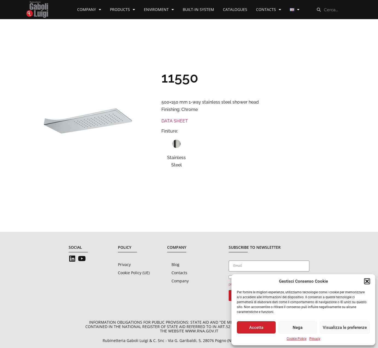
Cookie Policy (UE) (134, 272)
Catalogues (235, 9)
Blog (175, 264)
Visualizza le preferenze (345, 327)
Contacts (268, 9)
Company (89, 9)
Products (122, 9)
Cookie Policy (297, 339)
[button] (367, 281)
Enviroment (159, 9)
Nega (298, 327)
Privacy (314, 339)
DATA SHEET (174, 121)
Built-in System (198, 9)
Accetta (256, 327)
